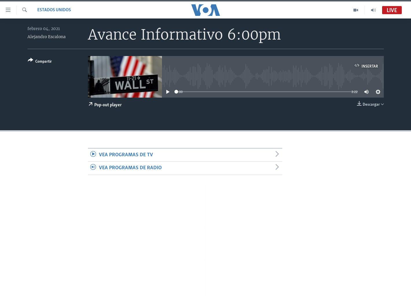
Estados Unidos (54, 10)
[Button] (40, 62)
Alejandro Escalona (46, 36)
